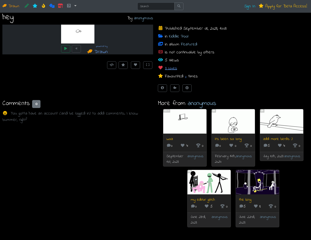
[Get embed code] (111, 65)
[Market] (60, 6)
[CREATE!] (26, 6)
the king (245, 200)
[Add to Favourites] (123, 65)
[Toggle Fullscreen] (147, 65)
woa (169, 139)
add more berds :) (278, 139)
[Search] (156, 6)
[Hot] (43, 6)
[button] (71, 6)
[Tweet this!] (174, 88)
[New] (35, 6)
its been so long (228, 139)
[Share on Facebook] (162, 88)
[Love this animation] (135, 65)
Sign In (249, 6)
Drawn (10, 6)
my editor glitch (203, 200)
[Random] (52, 6)
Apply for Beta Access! (282, 6)
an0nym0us (143, 18)
